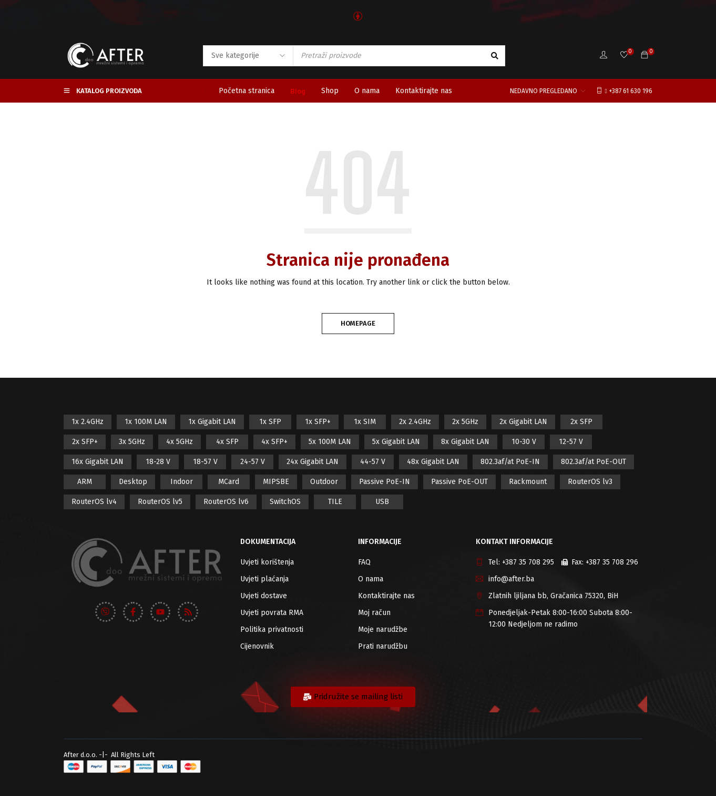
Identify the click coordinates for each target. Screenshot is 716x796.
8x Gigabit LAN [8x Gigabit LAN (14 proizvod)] (465, 441)
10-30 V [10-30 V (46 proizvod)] (524, 441)
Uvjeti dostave (263, 595)
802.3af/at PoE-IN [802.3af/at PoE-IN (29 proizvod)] (510, 461)
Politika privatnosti (271, 629)
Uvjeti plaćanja (264, 579)
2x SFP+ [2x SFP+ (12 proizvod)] (85, 441)
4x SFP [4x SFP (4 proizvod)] (227, 441)
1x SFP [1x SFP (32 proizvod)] (270, 421)
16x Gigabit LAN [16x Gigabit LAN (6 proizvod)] (97, 461)
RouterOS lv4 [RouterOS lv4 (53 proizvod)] (94, 501)
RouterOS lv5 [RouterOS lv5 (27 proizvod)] (160, 501)
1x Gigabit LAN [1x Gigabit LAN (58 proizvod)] (212, 421)
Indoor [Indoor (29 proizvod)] (181, 481)
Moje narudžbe (382, 629)
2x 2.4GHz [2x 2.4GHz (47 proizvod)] (415, 421)
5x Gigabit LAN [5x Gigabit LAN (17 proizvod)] (396, 441)
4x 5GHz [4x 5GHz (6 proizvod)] (179, 441)
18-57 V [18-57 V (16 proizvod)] (205, 461)
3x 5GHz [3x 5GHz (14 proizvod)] (132, 441)
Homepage (358, 323)
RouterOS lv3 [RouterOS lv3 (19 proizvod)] (590, 481)
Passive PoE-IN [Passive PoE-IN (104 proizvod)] (384, 481)
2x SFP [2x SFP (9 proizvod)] (581, 421)
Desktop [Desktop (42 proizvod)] (133, 481)
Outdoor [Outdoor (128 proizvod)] (324, 481)
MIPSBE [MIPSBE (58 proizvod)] (276, 481)
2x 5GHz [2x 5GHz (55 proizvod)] (465, 421)
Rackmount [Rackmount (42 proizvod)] (528, 481)
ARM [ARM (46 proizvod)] (84, 481)
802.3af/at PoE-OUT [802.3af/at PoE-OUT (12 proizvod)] (593, 461)
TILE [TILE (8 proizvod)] (335, 501)
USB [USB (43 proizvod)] (382, 501)
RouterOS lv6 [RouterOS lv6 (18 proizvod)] (226, 501)
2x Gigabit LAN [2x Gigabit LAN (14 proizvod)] (523, 421)
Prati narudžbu (382, 646)
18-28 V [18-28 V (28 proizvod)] (158, 461)
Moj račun (374, 612)
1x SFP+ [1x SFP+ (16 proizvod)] (318, 421)
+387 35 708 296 (612, 562)
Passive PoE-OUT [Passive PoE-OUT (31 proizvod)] (459, 481)
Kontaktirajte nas (386, 595)
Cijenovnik (257, 646)
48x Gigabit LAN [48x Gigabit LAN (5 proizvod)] (433, 461)
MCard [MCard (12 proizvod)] (228, 481)
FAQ (364, 562)
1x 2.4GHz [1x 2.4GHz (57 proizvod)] (87, 421)
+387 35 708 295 (528, 562)
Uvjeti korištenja (267, 562)
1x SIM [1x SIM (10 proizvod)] (365, 421)
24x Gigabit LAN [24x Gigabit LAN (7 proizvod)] (313, 461)
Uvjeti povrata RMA (271, 612)
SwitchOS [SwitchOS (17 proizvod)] (285, 501)
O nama (370, 579)
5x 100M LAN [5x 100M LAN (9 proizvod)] (330, 441)
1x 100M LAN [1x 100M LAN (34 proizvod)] (146, 421)
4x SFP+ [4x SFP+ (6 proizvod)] (274, 441)
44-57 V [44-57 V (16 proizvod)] (372, 461)
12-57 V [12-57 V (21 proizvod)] (571, 441)
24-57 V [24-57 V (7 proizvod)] (252, 461)
